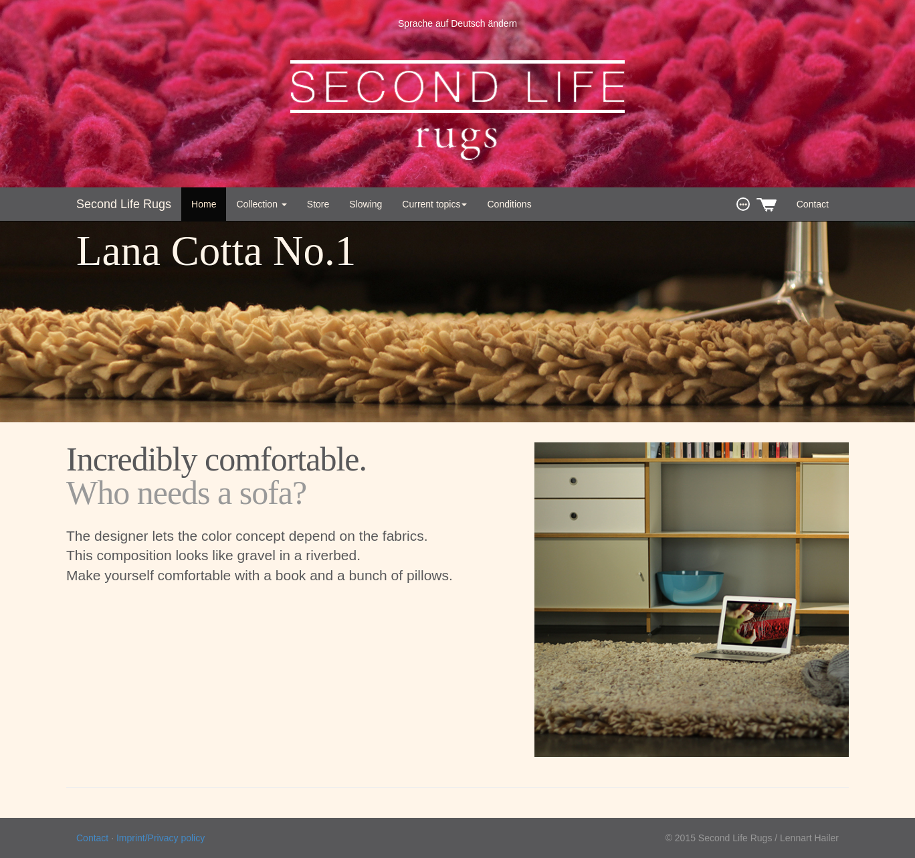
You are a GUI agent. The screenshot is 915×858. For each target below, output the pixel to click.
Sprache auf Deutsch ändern (457, 23)
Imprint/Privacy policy (160, 838)
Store (318, 204)
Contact (813, 204)
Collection (261, 204)
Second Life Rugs (123, 204)
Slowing (365, 204)
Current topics (434, 204)
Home (203, 204)
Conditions (509, 204)
